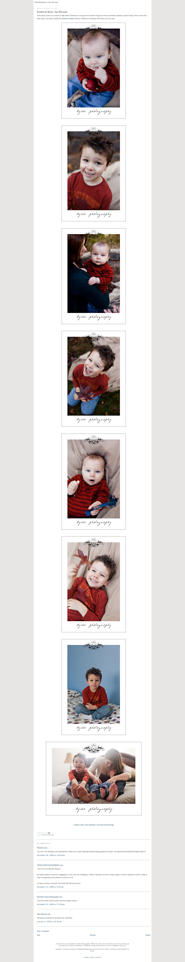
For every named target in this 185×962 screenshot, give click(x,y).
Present (92, 935)
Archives (98, 957)
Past (38, 935)
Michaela (40, 848)
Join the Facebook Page (105, 825)
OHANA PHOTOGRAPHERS (48, 865)
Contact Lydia (79, 825)
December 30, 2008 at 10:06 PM (51, 855)
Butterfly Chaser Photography (48, 897)
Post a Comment (43, 931)
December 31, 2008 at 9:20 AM (50, 887)
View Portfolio (90, 825)
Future (148, 935)
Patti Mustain (42, 914)
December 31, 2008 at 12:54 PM (51, 904)
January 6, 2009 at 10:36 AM (49, 921)
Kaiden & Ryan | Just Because (52, 11)
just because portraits (48, 834)
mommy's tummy (67, 18)
